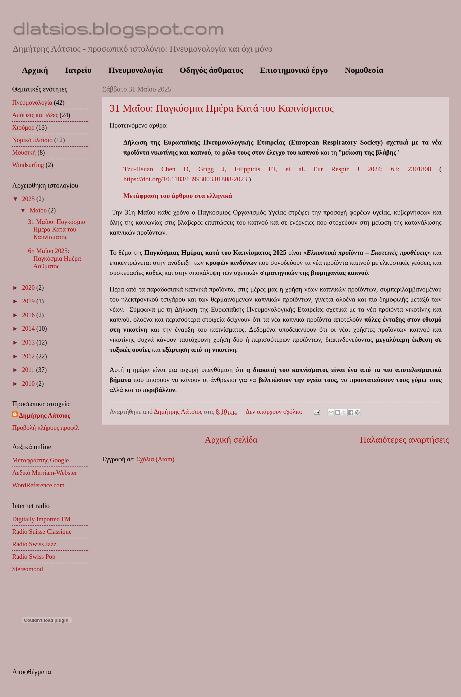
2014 (29, 328)
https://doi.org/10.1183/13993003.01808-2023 (185, 179)
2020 (29, 287)
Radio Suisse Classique (42, 531)
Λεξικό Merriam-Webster (44, 472)
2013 (29, 342)
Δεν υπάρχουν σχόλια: (275, 411)
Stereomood (27, 569)
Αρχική (35, 70)
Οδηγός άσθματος (211, 70)
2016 (29, 315)
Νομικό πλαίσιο (32, 140)
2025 (29, 198)
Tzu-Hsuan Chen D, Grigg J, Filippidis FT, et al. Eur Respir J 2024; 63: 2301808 (277, 169)
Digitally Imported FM (41, 519)
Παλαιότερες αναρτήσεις (404, 440)
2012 (29, 356)
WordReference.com (38, 485)
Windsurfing (28, 165)
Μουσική (24, 152)
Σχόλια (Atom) (155, 459)
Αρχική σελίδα (231, 440)
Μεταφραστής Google (40, 460)
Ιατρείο (78, 70)
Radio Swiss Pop (33, 556)
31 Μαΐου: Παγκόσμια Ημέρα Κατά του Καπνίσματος (222, 108)
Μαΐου (39, 210)
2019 (29, 301)
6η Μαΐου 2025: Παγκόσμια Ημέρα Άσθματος (54, 258)
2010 (29, 383)
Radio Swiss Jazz (34, 544)
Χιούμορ (23, 127)
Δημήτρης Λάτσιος (44, 415)
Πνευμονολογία (135, 70)
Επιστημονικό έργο (294, 70)
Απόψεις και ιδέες (35, 115)
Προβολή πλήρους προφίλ (45, 427)
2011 (29, 369)
